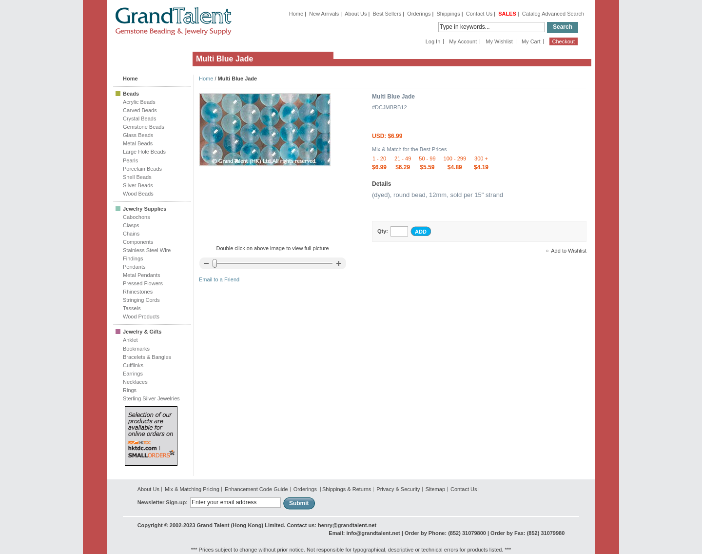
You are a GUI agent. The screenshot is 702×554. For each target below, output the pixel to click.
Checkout (563, 41)
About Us (356, 14)
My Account (463, 41)
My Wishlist (499, 41)
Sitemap (435, 489)
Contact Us (479, 14)
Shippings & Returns (346, 489)
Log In (433, 41)
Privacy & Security (398, 489)
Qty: (382, 231)
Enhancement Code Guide (256, 489)
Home (296, 14)
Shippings (448, 14)
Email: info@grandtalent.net (364, 533)
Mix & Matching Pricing (192, 489)
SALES (507, 14)
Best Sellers (386, 14)
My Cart (531, 41)
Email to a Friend (219, 279)
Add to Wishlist (568, 251)
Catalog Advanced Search (553, 14)
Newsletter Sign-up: (162, 502)
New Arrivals (324, 14)
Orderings (418, 14)
